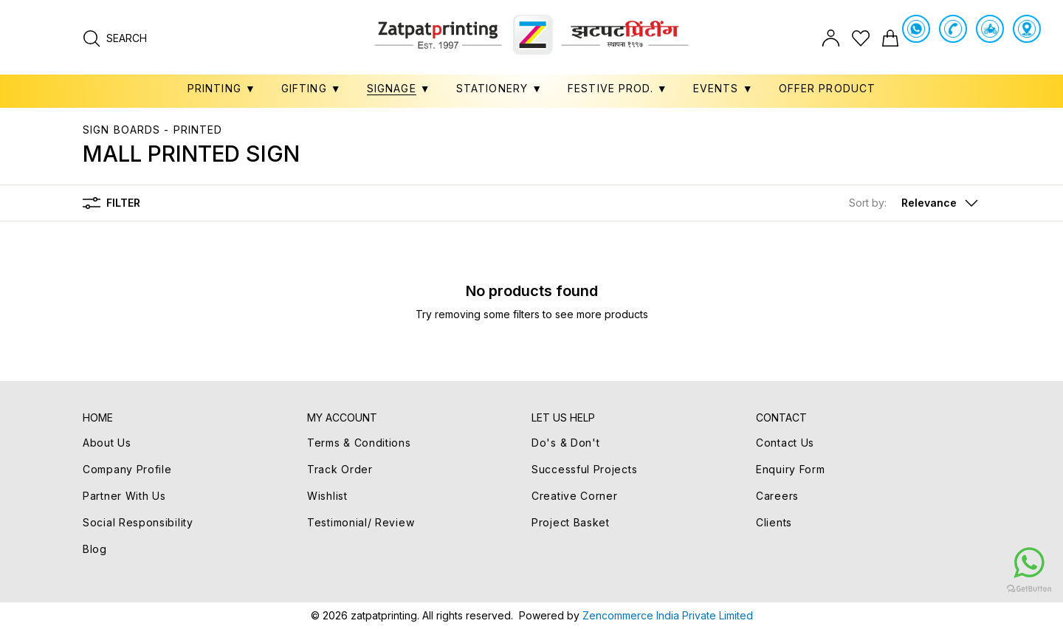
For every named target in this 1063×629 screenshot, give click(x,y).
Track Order (340, 469)
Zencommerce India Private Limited (667, 615)
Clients (774, 522)
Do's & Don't (565, 442)
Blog (95, 549)
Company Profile (127, 469)
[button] (914, 203)
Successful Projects (584, 469)
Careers (777, 495)
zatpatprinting (384, 615)
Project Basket (571, 522)
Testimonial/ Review (360, 522)
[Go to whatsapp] (940, 562)
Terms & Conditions (359, 442)
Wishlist (327, 495)
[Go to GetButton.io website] (940, 588)
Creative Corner (575, 495)
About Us (107, 442)
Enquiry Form (790, 469)
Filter (111, 203)
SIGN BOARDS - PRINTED (153, 129)
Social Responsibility (138, 522)
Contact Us (785, 442)
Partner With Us (124, 495)
